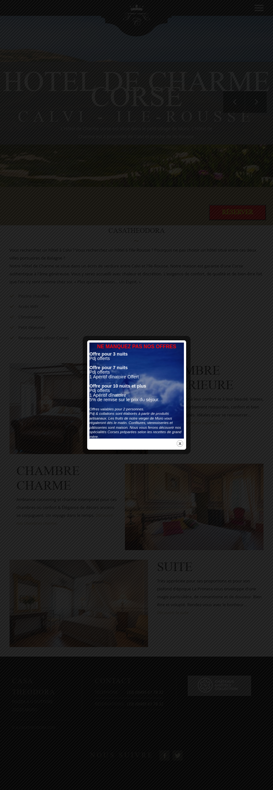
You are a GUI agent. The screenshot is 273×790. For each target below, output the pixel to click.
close (180, 370)
